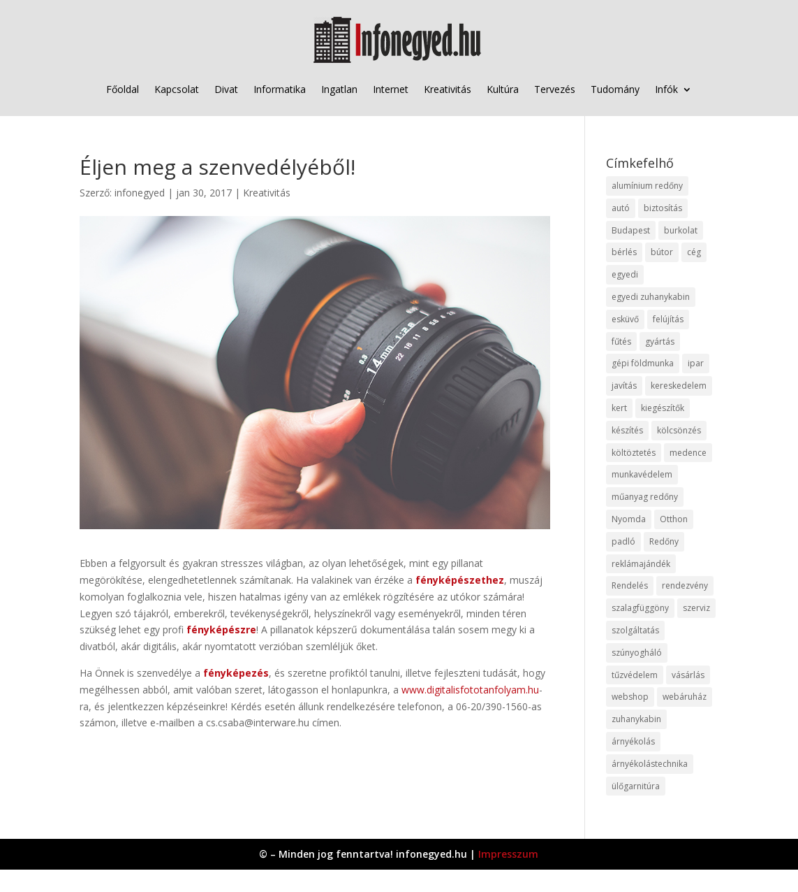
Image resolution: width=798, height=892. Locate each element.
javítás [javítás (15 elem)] (624, 385)
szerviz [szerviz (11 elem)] (696, 608)
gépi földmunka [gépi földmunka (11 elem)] (643, 363)
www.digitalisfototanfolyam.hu (470, 689)
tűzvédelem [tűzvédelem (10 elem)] (635, 675)
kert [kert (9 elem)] (619, 408)
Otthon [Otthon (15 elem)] (674, 519)
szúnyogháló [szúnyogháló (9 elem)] (637, 653)
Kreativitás (447, 89)
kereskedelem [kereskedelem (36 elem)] (679, 385)
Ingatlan (339, 89)
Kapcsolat (176, 89)
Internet (390, 89)
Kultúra (503, 89)
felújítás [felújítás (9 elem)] (668, 319)
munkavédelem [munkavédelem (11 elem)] (642, 474)
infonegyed (139, 192)
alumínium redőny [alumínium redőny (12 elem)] (647, 186)
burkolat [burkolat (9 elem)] (680, 230)
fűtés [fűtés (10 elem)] (621, 341)
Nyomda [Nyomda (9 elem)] (629, 519)
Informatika (279, 89)
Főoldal (122, 89)
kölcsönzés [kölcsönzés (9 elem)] (679, 430)
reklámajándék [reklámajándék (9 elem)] (641, 564)
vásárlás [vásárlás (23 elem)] (688, 675)
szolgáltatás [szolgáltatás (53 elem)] (635, 630)
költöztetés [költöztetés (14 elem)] (634, 453)
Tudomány (615, 89)
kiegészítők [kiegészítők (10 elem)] (662, 408)
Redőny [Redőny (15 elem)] (664, 541)
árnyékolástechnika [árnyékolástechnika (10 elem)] (650, 764)
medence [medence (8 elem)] (688, 453)
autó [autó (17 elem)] (621, 208)
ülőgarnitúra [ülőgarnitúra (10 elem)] (636, 786)
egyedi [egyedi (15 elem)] (625, 274)
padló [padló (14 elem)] (623, 541)
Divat (226, 89)
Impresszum (508, 854)
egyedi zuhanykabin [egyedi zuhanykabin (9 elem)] (651, 297)
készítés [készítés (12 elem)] (627, 430)
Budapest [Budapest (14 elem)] (631, 230)
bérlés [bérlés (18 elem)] (624, 252)
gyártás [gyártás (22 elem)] (659, 341)
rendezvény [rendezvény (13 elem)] (685, 585)
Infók (666, 89)
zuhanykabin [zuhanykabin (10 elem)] (636, 719)
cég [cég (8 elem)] (694, 252)
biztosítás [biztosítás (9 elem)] (663, 208)
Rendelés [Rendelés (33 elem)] (630, 585)
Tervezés (554, 89)
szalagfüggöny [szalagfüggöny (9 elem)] (640, 608)
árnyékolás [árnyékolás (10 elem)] (633, 741)
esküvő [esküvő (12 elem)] (625, 319)
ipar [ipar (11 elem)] (696, 363)
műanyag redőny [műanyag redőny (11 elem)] (645, 497)
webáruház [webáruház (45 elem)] (685, 697)
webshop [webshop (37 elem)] (630, 697)
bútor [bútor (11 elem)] (662, 252)
